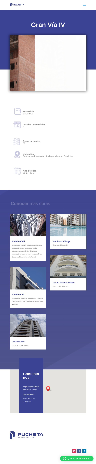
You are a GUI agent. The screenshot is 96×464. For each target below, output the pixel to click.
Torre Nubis (18, 341)
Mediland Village (61, 241)
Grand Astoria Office (63, 282)
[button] (77, 458)
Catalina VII (18, 294)
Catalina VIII (18, 241)
